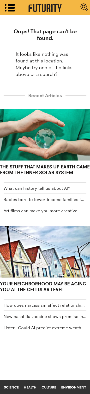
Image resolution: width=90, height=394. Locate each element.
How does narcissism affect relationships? (45, 305)
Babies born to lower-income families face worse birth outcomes (45, 199)
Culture (49, 387)
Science (11, 387)
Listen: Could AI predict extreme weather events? (45, 327)
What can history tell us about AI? (37, 188)
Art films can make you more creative (40, 210)
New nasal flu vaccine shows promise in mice (45, 316)
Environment (73, 387)
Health (30, 387)
